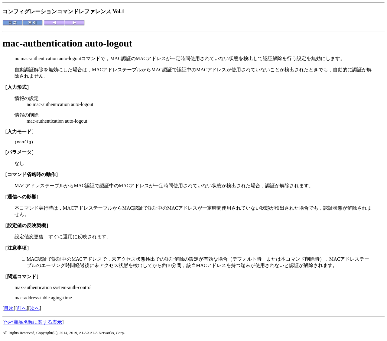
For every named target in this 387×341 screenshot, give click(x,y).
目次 (9, 309)
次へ (35, 309)
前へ (22, 309)
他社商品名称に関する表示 (33, 323)
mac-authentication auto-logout (67, 43)
